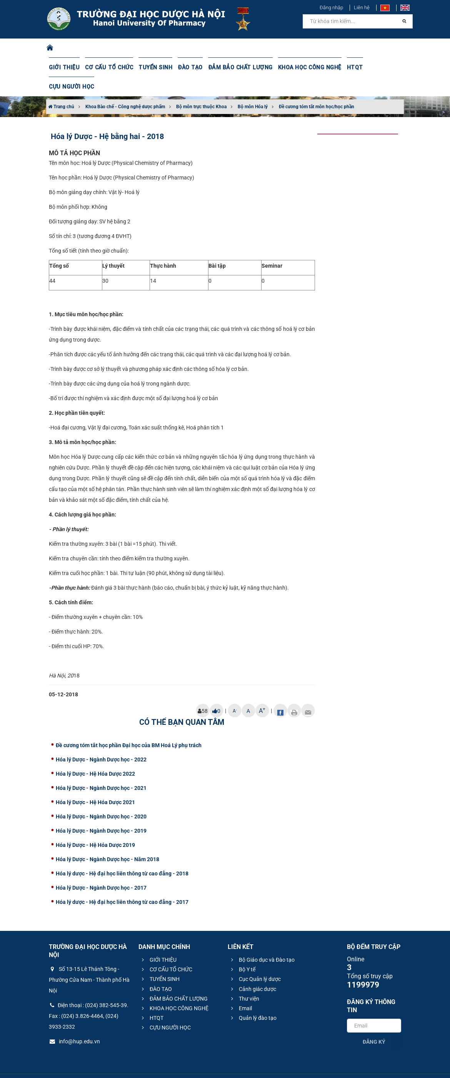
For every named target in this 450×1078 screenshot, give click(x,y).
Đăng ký (374, 1022)
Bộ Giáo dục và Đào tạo (262, 940)
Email (240, 989)
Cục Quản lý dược (255, 960)
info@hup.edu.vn (74, 1022)
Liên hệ (362, 7)
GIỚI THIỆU (64, 67)
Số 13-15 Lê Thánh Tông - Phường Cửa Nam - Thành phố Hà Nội (89, 960)
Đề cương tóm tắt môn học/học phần (316, 87)
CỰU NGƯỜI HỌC (384, 67)
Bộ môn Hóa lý (253, 87)
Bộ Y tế (242, 950)
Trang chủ (61, 87)
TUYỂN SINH (152, 67)
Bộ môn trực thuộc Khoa (201, 87)
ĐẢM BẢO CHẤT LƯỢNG (236, 67)
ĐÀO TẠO (187, 67)
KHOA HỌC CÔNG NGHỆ (304, 67)
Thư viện (244, 979)
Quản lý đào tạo (253, 999)
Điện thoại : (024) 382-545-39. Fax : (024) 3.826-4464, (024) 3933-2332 (88, 997)
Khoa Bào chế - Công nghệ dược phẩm (125, 87)
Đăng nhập (331, 7)
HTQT (348, 67)
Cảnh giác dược (252, 970)
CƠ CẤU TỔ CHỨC (107, 67)
